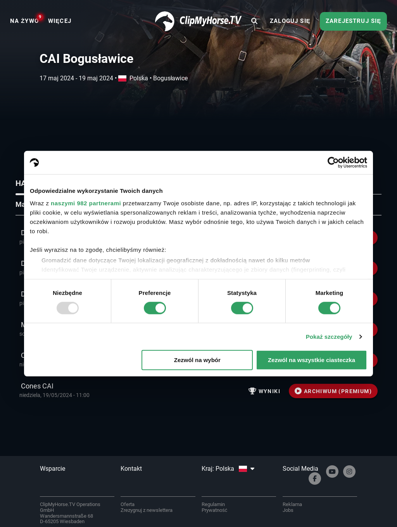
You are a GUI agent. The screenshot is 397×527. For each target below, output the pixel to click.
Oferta (128, 504)
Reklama (292, 504)
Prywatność (214, 510)
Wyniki (264, 391)
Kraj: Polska (228, 468)
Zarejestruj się (353, 20)
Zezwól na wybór (197, 360)
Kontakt (131, 468)
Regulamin (213, 504)
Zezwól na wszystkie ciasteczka (311, 360)
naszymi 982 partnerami (86, 202)
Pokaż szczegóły (329, 336)
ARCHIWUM (333, 391)
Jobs (288, 510)
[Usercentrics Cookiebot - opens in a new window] (333, 162)
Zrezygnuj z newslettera (147, 510)
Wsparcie (52, 468)
